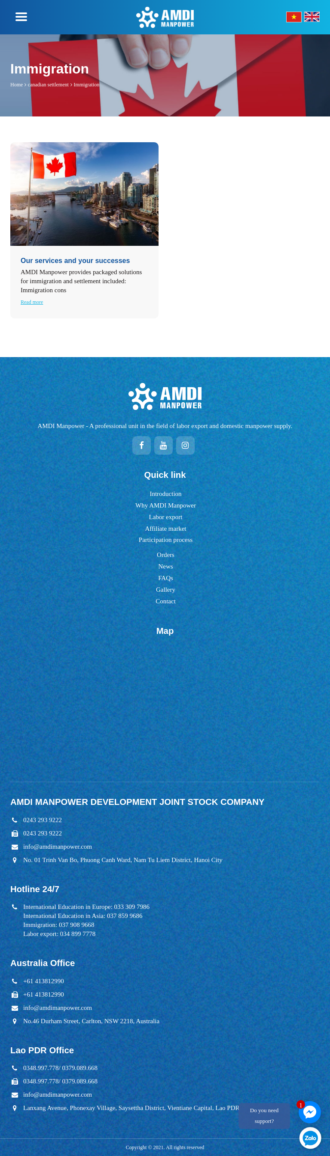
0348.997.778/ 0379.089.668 (60, 1067)
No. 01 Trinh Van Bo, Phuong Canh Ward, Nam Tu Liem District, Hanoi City (123, 859)
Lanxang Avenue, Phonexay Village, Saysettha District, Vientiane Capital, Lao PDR (131, 1107)
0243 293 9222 (42, 820)
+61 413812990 (43, 981)
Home (16, 85)
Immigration (86, 85)
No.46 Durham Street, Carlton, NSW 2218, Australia (91, 1021)
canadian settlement (48, 85)
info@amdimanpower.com (57, 846)
